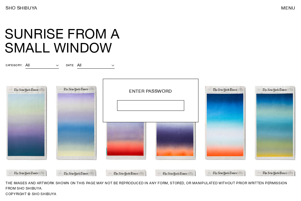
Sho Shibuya (21, 7)
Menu (288, 7)
